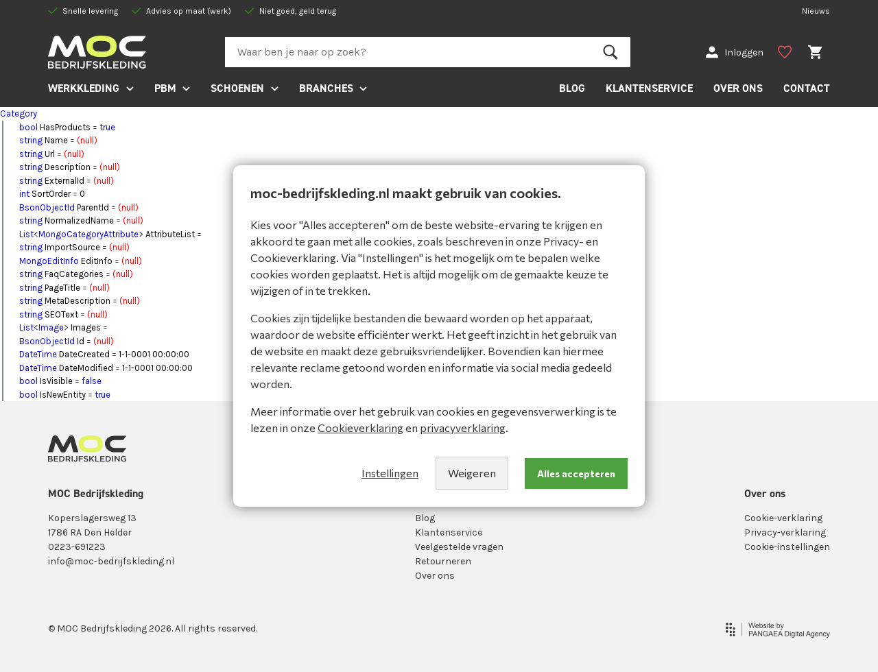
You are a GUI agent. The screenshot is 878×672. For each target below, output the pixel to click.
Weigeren (472, 472)
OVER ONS (738, 88)
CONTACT (806, 88)
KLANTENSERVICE (649, 88)
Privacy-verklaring (785, 532)
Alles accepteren (576, 473)
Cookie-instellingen (787, 547)
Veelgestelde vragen (459, 547)
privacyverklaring (463, 427)
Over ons (435, 575)
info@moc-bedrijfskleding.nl (111, 561)
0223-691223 (77, 547)
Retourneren (443, 561)
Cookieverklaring (360, 427)
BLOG (572, 88)
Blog (425, 518)
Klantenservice (448, 532)
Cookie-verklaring (783, 518)
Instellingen (389, 472)
